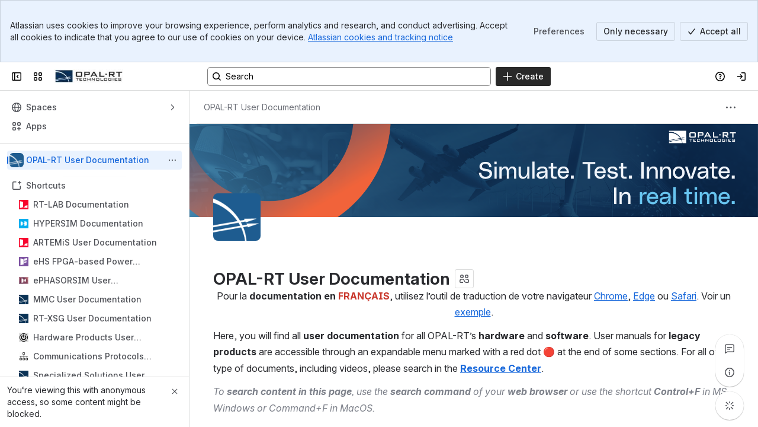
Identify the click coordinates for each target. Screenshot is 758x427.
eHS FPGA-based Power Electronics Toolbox (83, 261)
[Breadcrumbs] (262, 107)
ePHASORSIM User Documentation (72, 280)
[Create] (523, 76)
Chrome (611, 296)
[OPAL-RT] (89, 76)
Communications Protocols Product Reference (88, 356)
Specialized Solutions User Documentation (88, 375)
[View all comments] (729, 348)
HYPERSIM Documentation (88, 223)
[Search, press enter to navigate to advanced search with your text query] (349, 76)
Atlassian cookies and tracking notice (380, 37)
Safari (683, 296)
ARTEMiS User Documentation (95, 242)
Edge (644, 296)
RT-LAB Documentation (81, 204)
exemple (473, 312)
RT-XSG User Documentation (92, 318)
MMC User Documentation (87, 299)
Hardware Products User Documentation (83, 337)
